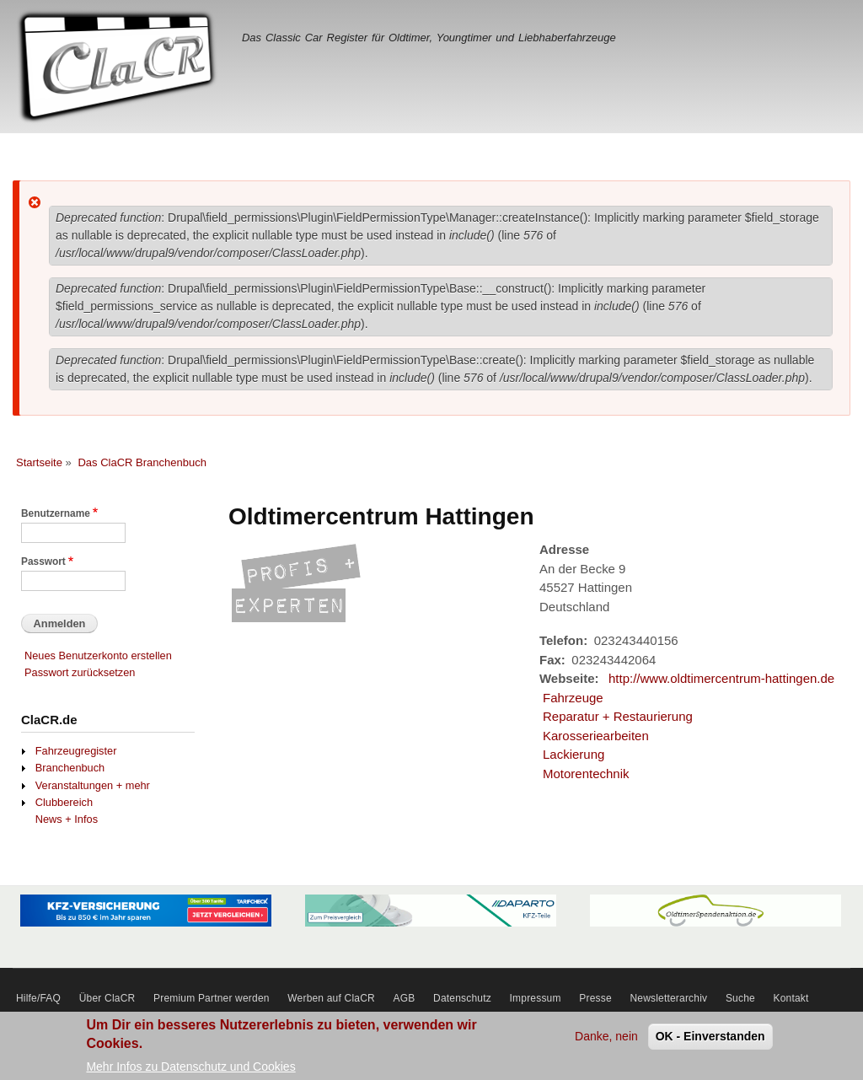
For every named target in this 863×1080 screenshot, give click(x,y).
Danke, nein (606, 1041)
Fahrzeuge (573, 697)
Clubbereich (64, 802)
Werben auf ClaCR (331, 998)
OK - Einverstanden (710, 1041)
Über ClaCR (107, 998)
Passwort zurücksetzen (79, 672)
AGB (404, 998)
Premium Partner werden (211, 998)
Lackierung (573, 754)
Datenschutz (462, 998)
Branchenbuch (70, 767)
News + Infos (66, 819)
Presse (595, 998)
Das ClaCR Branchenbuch (142, 462)
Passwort (43, 561)
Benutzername (55, 513)
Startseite (39, 462)
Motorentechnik (586, 773)
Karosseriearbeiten (596, 735)
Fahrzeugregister (76, 750)
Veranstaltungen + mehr (92, 785)
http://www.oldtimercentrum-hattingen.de (721, 678)
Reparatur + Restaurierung (618, 716)
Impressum (535, 998)
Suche (740, 998)
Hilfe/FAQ (38, 998)
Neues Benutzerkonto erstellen (98, 655)
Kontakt (791, 998)
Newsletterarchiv (668, 998)
